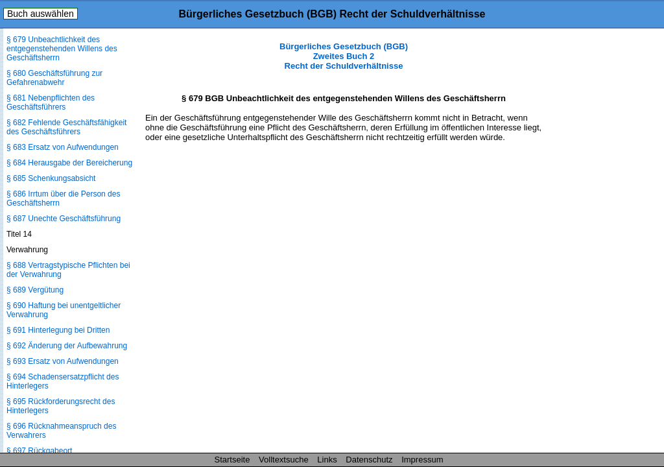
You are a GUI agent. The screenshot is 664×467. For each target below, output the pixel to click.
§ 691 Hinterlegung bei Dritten (58, 330)
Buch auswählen (40, 13)
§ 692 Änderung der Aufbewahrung (66, 345)
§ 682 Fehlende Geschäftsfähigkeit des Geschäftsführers (66, 127)
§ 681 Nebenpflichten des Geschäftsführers (50, 102)
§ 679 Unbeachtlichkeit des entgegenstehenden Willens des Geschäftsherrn (61, 48)
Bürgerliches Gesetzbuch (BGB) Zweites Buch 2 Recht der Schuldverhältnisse (343, 56)
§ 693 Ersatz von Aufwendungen (62, 361)
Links (327, 459)
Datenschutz (369, 459)
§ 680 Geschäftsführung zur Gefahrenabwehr (54, 78)
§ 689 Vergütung (35, 289)
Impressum (422, 459)
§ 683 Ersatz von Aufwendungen (62, 147)
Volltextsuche (284, 459)
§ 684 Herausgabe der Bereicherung (69, 162)
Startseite (232, 459)
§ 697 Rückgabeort (39, 450)
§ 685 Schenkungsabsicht (50, 178)
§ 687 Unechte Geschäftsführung (63, 218)
